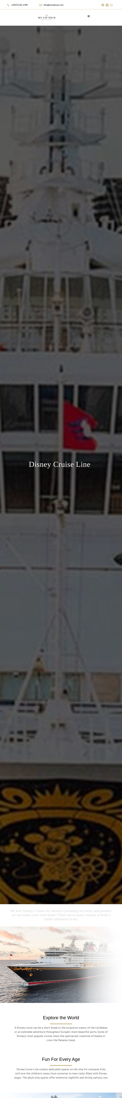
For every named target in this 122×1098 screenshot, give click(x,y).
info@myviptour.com (53, 4)
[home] (46, 17)
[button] (89, 17)
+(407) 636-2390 (19, 4)
